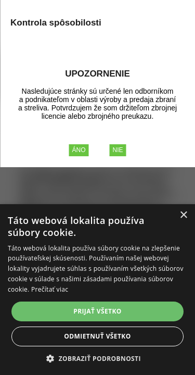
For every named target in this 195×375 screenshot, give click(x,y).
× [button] (183, 215)
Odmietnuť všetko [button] (97, 336)
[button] (97, 358)
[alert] (97, 289)
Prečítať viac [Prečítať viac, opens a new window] (49, 289)
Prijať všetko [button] (97, 311)
